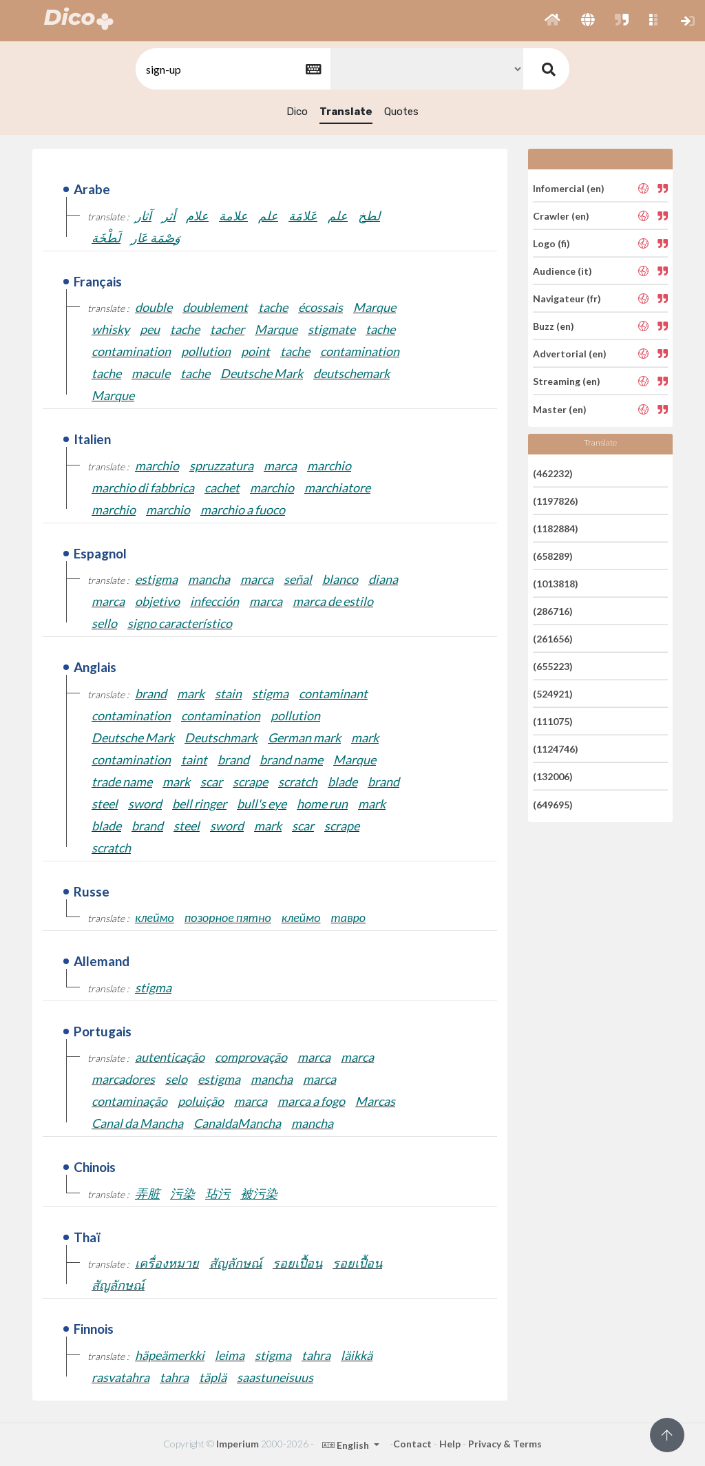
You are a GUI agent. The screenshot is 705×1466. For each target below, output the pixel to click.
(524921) (553, 694)
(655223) (553, 666)
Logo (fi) (551, 243)
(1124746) (555, 749)
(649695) (553, 804)
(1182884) (555, 528)
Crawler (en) (561, 216)
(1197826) (555, 501)
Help (450, 1443)
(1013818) (555, 583)
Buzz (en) (553, 326)
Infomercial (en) (568, 187)
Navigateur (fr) (567, 298)
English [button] (346, 1445)
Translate (345, 111)
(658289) (553, 556)
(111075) (553, 721)
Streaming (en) (566, 381)
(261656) (553, 639)
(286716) (553, 611)
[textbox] (232, 69)
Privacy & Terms (505, 1443)
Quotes (401, 111)
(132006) (553, 776)
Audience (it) (562, 271)
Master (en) (560, 409)
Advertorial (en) (570, 353)
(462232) (553, 473)
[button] (552, 20)
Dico (297, 111)
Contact (412, 1443)
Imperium (237, 1443)
